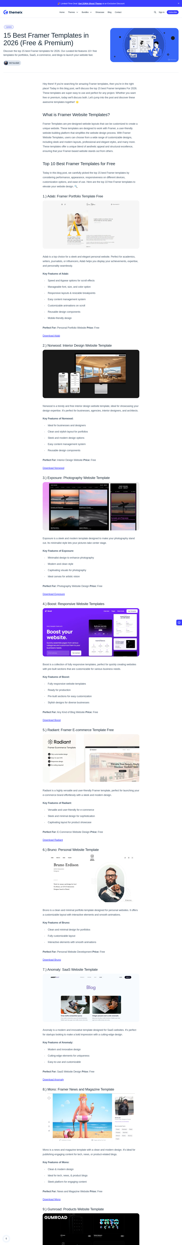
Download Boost (52, 720)
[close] (178, 3)
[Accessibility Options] (179, 622)
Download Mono (52, 1199)
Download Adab (51, 335)
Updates (9, 27)
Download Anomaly (53, 1079)
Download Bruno (52, 959)
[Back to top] (6, 1239)
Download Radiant (53, 840)
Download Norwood (53, 468)
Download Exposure (54, 594)
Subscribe (172, 12)
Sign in (162, 12)
